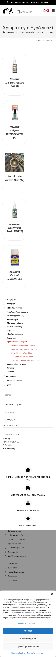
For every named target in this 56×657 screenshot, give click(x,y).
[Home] (4, 32)
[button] (51, 594)
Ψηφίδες (10, 372)
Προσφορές (11, 385)
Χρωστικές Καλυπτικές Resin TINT (25, 360)
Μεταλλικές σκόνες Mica (21, 353)
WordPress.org (9, 448)
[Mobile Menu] (52, 10)
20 (43, 41)
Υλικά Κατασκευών (15, 334)
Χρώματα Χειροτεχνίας (16, 364)
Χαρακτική (11, 338)
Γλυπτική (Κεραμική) (15, 316)
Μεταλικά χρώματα (15, 323)
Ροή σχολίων (8, 445)
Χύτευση (10, 368)
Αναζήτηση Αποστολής (17, 556)
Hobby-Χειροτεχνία (14, 308)
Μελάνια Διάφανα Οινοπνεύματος (25, 349)
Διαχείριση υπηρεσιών (27, 623)
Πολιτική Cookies (18, 653)
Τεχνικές (11, 330)
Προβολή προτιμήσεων (28, 646)
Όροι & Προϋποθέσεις (17, 539)
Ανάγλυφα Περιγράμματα (17, 312)
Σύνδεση (44, 2)
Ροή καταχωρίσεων (11, 442)
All (50, 41)
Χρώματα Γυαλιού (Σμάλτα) (22, 357)
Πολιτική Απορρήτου (35, 653)
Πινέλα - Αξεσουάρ (14, 327)
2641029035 (14, 2)
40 (47, 41)
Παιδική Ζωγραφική (14, 380)
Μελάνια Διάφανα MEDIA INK (23, 346)
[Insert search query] (28, 395)
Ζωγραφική (11, 376)
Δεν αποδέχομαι (28, 638)
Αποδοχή (28, 630)
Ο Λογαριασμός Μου (16, 548)
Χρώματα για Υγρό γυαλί (17, 341)
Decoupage (10, 303)
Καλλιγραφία (12, 319)
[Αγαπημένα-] (31, 2)
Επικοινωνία (13, 552)
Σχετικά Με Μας (14, 544)
